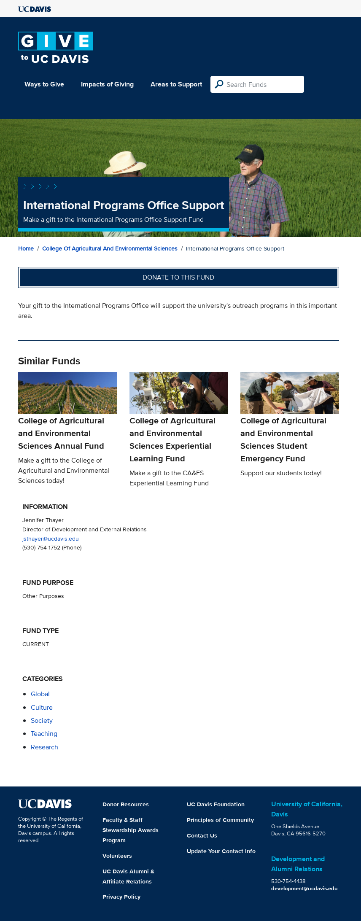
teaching (44, 733)
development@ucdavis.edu (304, 888)
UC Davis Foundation (216, 804)
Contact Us (202, 835)
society (42, 720)
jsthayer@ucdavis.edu (50, 538)
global (40, 694)
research (44, 747)
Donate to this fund (178, 277)
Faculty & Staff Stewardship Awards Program (130, 830)
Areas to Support (176, 84)
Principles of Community (220, 820)
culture (42, 707)
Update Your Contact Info (221, 851)
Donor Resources (125, 804)
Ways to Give (44, 84)
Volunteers (117, 855)
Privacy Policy (121, 896)
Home (26, 248)
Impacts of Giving (107, 84)
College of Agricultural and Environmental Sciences (110, 248)
